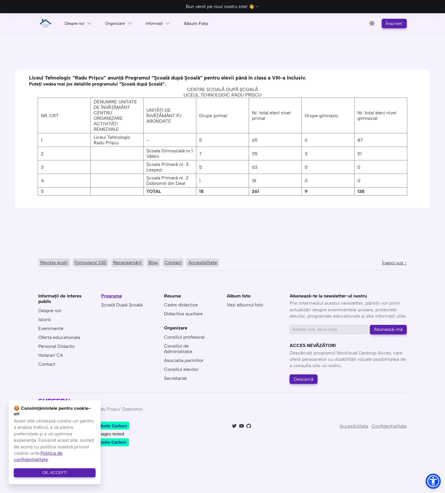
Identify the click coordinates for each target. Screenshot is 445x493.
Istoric (44, 320)
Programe (111, 297)
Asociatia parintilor (184, 361)
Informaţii (169, 23)
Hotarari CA (50, 356)
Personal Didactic (56, 347)
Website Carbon (110, 428)
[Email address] (329, 331)
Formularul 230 (92, 263)
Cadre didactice (181, 306)
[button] (433, 481)
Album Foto (211, 23)
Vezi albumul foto (245, 306)
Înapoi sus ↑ (394, 263)
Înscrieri (393, 23)
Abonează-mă (388, 330)
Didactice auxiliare (183, 315)
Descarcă (305, 381)
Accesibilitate (208, 263)
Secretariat (175, 379)
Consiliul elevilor (181, 370)
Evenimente (50, 329)
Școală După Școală (121, 306)
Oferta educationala (59, 338)
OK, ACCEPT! (55, 471)
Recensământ (130, 263)
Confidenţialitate (389, 429)
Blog (157, 263)
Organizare (126, 23)
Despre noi (80, 23)
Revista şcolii (54, 263)
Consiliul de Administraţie (178, 349)
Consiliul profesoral (184, 338)
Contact (178, 263)
